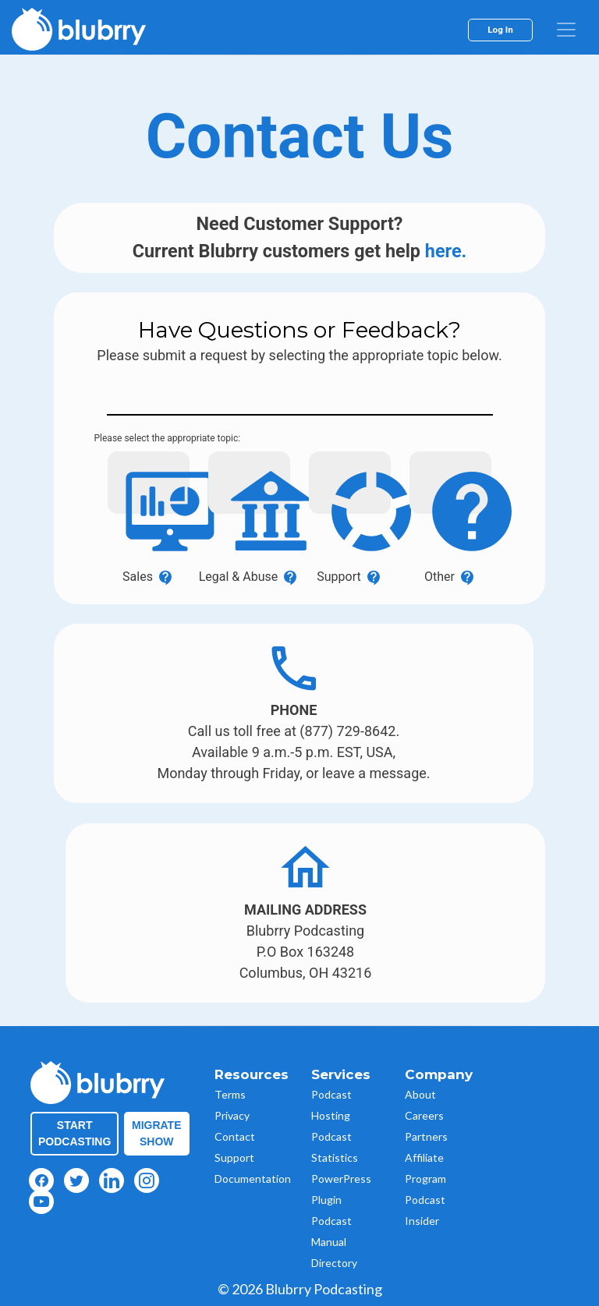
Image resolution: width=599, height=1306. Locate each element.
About (420, 1094)
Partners (426, 1136)
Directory (334, 1262)
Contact (234, 1136)
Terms (230, 1094)
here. (446, 251)
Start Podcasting (74, 1133)
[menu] (566, 29)
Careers (424, 1115)
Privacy (232, 1115)
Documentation (252, 1178)
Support (234, 1157)
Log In (499, 29)
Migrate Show (157, 1133)
